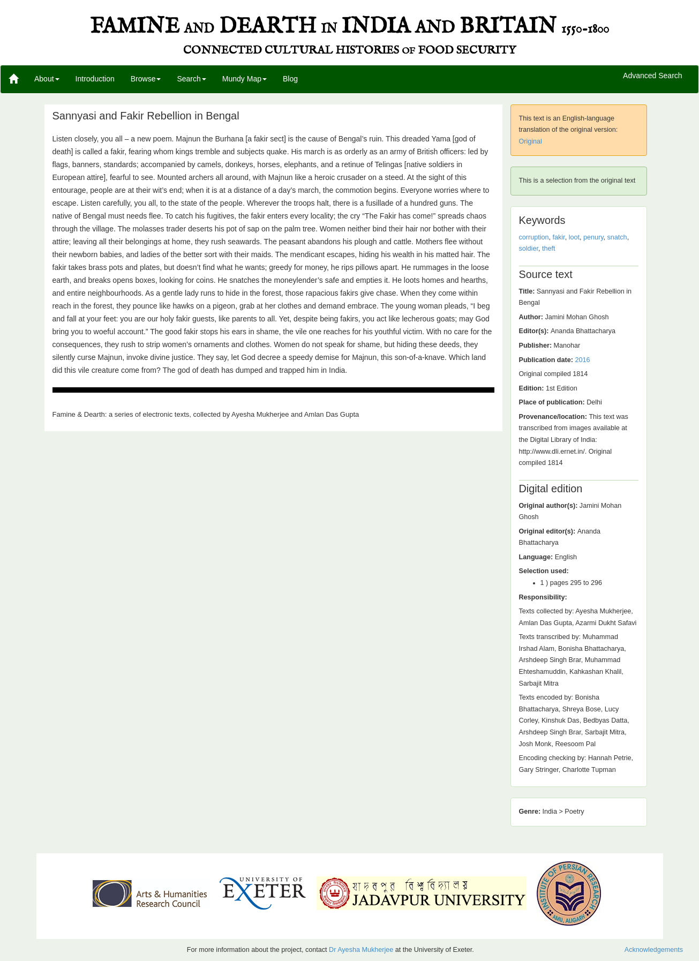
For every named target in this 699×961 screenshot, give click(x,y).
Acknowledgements (654, 950)
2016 (582, 360)
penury (593, 237)
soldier (528, 248)
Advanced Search (652, 76)
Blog (290, 78)
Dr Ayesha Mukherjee (361, 950)
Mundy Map (244, 78)
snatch (617, 237)
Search (191, 78)
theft (548, 248)
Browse (146, 78)
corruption (534, 237)
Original (530, 141)
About (46, 78)
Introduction (95, 78)
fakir (559, 237)
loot (574, 237)
